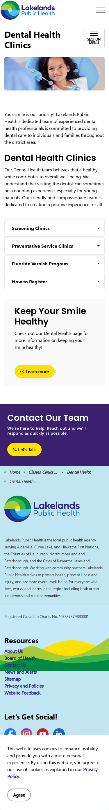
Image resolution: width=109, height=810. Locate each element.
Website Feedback (22, 693)
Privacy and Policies (24, 686)
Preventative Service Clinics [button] (42, 246)
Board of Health (20, 658)
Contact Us (15, 665)
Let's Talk (24, 449)
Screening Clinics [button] (31, 228)
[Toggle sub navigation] (94, 38)
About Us (13, 651)
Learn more (34, 371)
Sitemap (12, 679)
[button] (54, 73)
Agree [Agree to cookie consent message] (19, 795)
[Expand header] (100, 10)
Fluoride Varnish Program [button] (40, 263)
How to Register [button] (29, 281)
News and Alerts (20, 672)
